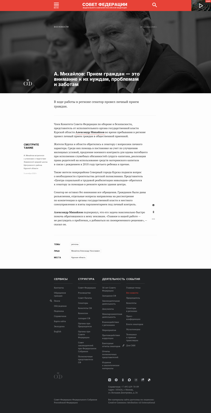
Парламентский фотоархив (149, 380)
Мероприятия (109, 330)
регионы (74, 244)
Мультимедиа (133, 329)
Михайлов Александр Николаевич (85, 251)
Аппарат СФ (84, 318)
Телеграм (136, 379)
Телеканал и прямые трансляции (132, 337)
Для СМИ (130, 345)
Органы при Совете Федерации (84, 334)
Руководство (84, 292)
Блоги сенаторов (134, 324)
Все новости (61, 27)
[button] (56, 5)
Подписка (59, 311)
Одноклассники (153, 212)
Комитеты (131, 303)
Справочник (60, 316)
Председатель (133, 298)
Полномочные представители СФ (85, 359)
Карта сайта (60, 321)
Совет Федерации (87, 287)
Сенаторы (83, 303)
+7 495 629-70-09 (130, 386)
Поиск (57, 300)
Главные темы (133, 287)
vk (109, 379)
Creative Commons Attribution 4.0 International (131, 402)
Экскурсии (59, 326)
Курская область (78, 257)
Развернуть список (153, 219)
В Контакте (153, 205)
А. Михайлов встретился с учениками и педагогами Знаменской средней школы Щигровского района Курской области (36, 162)
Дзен (116, 379)
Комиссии (83, 313)
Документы (108, 309)
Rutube (142, 379)
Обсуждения (60, 306)
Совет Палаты (85, 298)
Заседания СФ (109, 295)
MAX (129, 379)
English (57, 331)
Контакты (59, 287)
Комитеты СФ (85, 308)
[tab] (153, 213)
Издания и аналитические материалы (110, 365)
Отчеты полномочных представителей (110, 354)
